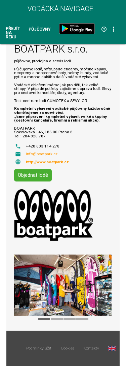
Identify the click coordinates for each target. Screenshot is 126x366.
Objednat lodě (33, 175)
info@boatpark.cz (41, 154)
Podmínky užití (39, 348)
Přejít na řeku (13, 33)
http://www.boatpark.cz (47, 162)
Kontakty (91, 348)
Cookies (67, 348)
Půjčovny (40, 29)
